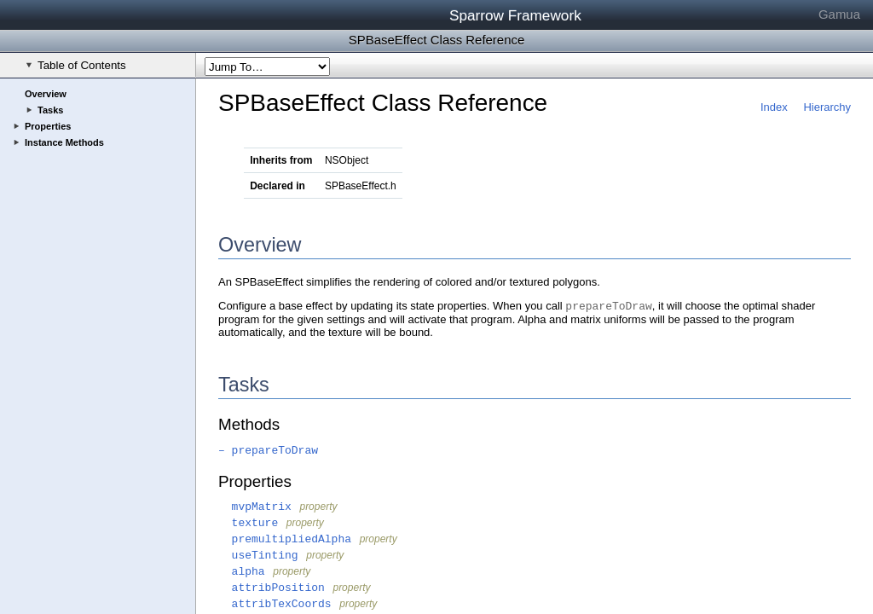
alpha (241, 571)
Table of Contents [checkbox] (76, 65)
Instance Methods (64, 142)
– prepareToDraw (268, 450)
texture (248, 523)
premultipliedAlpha (284, 539)
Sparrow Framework (515, 15)
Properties (48, 126)
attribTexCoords (275, 604)
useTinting (258, 555)
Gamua (839, 14)
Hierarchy (827, 107)
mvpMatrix (255, 507)
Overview (45, 94)
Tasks (50, 110)
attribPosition (271, 588)
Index (774, 107)
